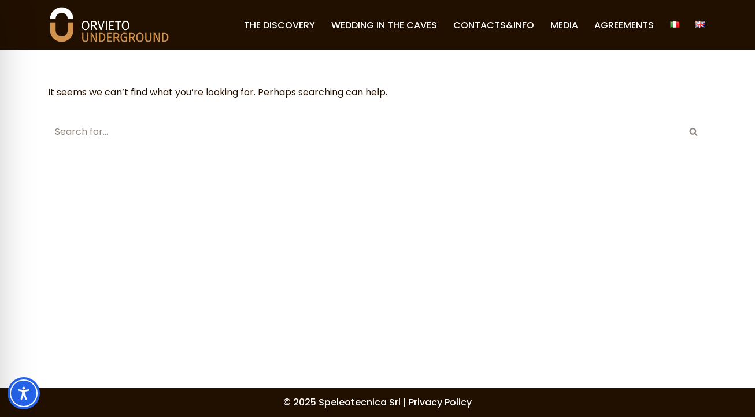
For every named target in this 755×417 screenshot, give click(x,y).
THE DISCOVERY (279, 25)
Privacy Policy (440, 402)
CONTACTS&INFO (493, 25)
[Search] (364, 131)
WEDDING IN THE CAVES (384, 25)
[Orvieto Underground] (109, 25)
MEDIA (564, 25)
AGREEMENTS (624, 25)
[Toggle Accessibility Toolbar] (24, 393)
